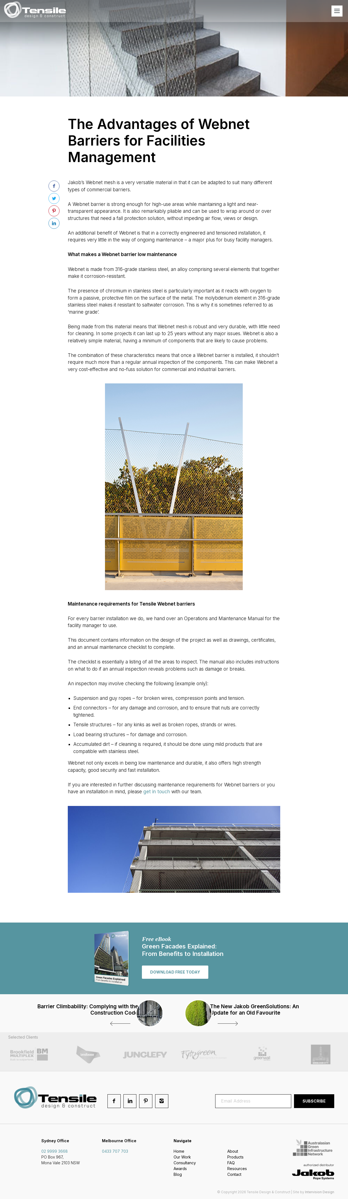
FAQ (231, 1163)
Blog (178, 1175)
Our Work (182, 1157)
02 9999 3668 (54, 1152)
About (232, 1152)
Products (235, 1157)
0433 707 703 (115, 1152)
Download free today (175, 972)
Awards (180, 1169)
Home (179, 1152)
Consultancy (185, 1163)
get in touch (156, 791)
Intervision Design (319, 1192)
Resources (237, 1169)
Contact (234, 1175)
